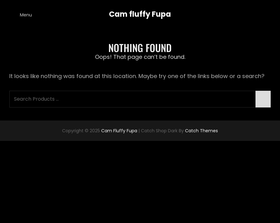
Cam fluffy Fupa (140, 14)
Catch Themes (201, 131)
